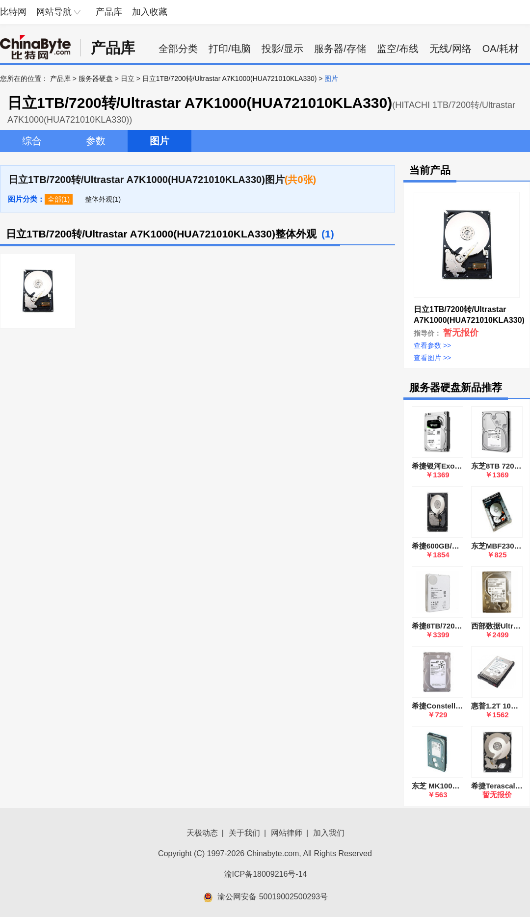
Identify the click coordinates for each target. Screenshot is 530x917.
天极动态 (202, 833)
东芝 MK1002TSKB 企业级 (456, 786)
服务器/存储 (340, 48)
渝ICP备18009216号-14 (265, 874)
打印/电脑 (230, 48)
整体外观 (98, 199)
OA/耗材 (500, 48)
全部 (54, 199)
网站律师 (286, 833)
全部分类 (178, 48)
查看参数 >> (432, 345)
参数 (96, 140)
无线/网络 (450, 48)
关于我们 (244, 833)
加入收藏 (149, 12)
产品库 (109, 12)
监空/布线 (398, 48)
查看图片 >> (432, 358)
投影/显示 (283, 48)
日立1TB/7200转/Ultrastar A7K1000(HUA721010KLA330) (229, 78)
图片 (159, 140)
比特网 (13, 12)
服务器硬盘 (96, 78)
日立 (127, 78)
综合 (32, 140)
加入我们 (328, 833)
